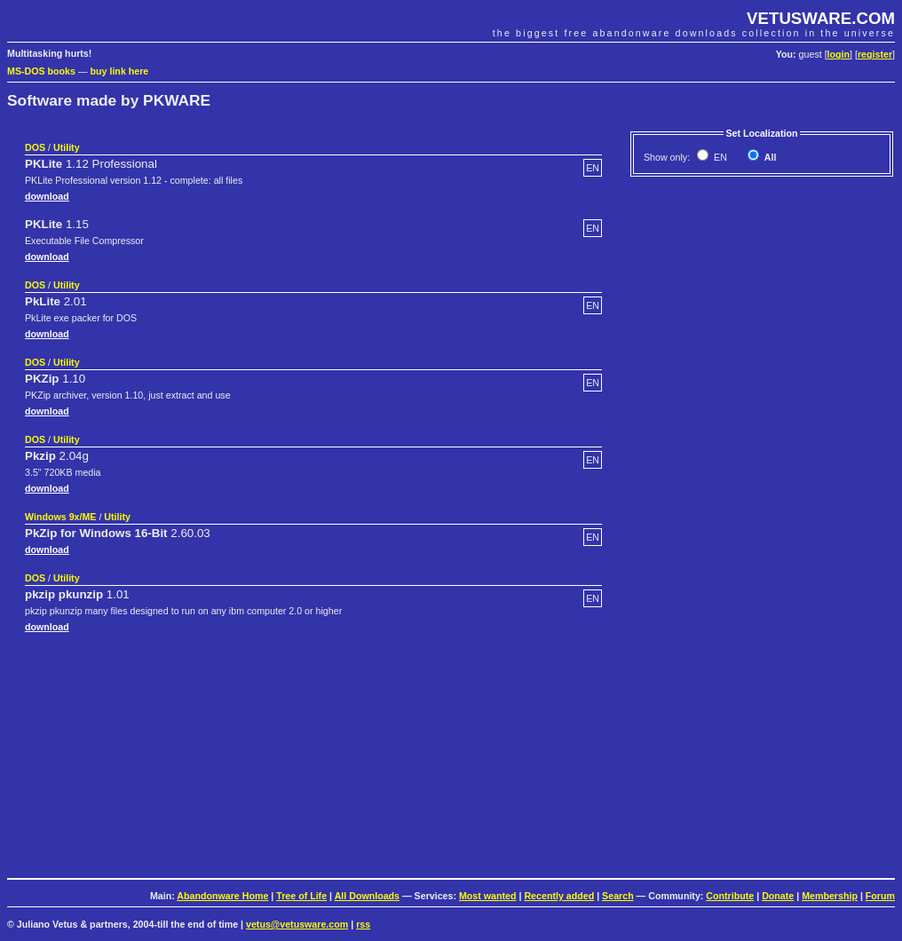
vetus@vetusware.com (297, 924)
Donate (778, 895)
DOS (35, 147)
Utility (66, 147)
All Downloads (367, 895)
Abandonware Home (222, 895)
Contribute (730, 895)
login (838, 54)
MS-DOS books (41, 71)
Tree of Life (301, 895)
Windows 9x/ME (60, 516)
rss (363, 924)
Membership (830, 895)
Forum (880, 895)
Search (618, 895)
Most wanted (488, 895)
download (47, 196)
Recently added (559, 895)
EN (719, 157)
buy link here (120, 71)
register (875, 54)
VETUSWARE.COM (821, 18)
